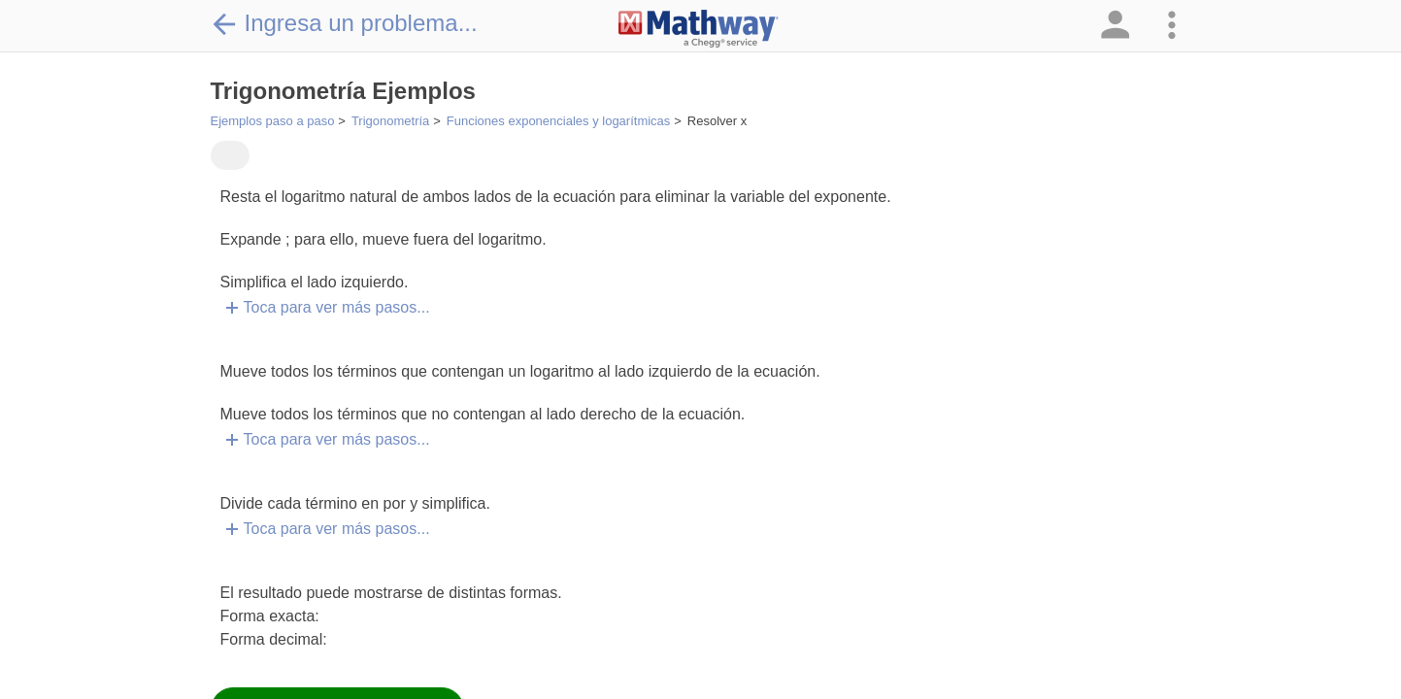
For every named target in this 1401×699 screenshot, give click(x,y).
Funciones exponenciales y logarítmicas (559, 121)
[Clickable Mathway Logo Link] (698, 29)
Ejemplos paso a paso (273, 121)
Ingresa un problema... (344, 23)
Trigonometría (390, 121)
